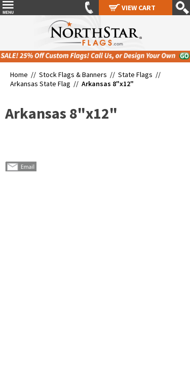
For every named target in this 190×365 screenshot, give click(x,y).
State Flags (135, 74)
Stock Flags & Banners (73, 74)
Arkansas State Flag (40, 83)
